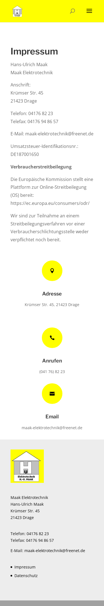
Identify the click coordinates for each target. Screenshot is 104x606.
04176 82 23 (38, 533)
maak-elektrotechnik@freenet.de (59, 134)
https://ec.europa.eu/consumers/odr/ (50, 203)
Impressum (24, 567)
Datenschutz (26, 575)
